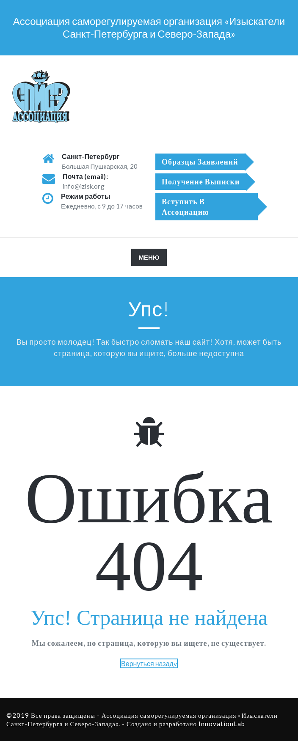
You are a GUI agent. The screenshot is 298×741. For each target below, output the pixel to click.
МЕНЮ (152, 259)
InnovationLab (222, 723)
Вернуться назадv (149, 663)
